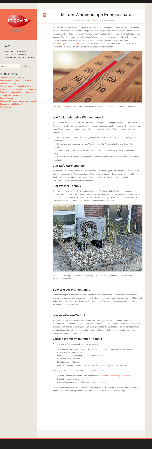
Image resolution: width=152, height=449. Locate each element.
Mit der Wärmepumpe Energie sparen (45, 15)
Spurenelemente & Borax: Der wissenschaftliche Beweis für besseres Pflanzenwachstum (16, 80)
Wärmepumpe (63, 107)
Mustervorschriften (82, 43)
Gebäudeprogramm (61, 43)
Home (7, 46)
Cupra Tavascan (6, 98)
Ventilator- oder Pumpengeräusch (116, 376)
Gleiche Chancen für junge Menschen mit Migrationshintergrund (19, 54)
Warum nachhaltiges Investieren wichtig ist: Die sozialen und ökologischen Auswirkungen (18, 104)
